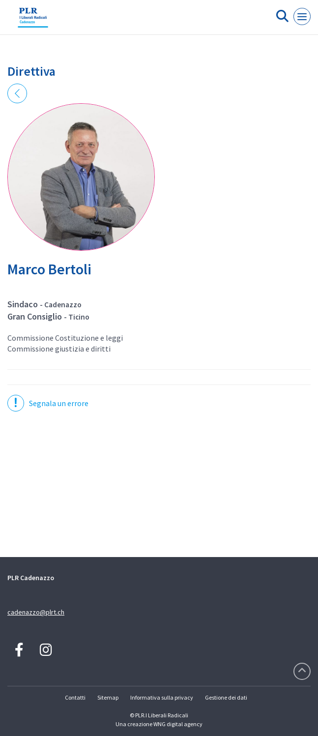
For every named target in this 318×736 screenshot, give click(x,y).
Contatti (75, 697)
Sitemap (107, 697)
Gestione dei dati (226, 697)
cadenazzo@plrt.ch (35, 612)
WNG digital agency (177, 724)
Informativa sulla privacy (161, 697)
